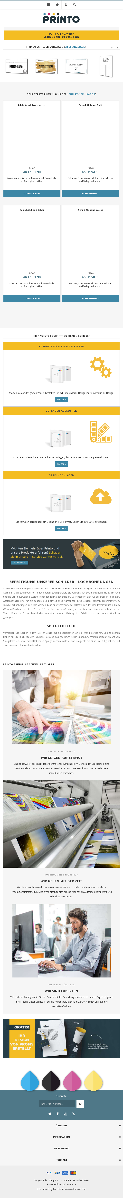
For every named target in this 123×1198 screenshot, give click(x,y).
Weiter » (61, 399)
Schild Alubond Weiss (90, 209)
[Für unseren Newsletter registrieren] (57, 1103)
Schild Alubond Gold (90, 105)
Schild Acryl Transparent (32, 105)
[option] (17, 66)
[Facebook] (57, 1114)
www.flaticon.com (76, 1189)
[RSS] (73, 1114)
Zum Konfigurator (82, 94)
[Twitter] (49, 1114)
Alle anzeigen (75, 46)
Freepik (57, 1189)
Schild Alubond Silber (32, 209)
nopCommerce (68, 1184)
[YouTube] (65, 1114)
